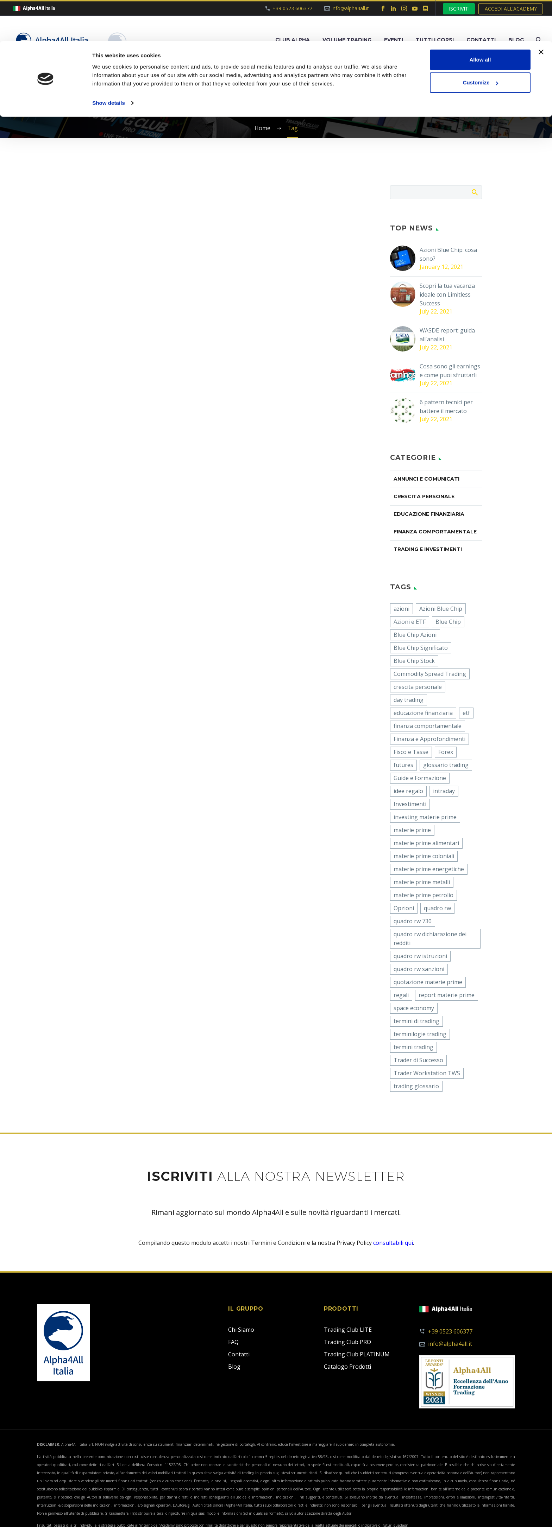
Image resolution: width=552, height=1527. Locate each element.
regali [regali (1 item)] (401, 995)
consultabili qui (393, 1243)
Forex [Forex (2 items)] (445, 752)
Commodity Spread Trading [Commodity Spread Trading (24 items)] (430, 674)
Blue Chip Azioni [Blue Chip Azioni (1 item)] (415, 635)
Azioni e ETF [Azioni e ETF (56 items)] (410, 622)
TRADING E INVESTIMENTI (428, 549)
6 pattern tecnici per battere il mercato (446, 406)
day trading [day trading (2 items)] (409, 700)
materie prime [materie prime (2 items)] (412, 830)
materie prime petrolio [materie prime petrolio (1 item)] (423, 895)
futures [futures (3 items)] (403, 765)
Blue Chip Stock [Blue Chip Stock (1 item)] (414, 661)
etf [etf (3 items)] (466, 713)
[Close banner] (541, 10)
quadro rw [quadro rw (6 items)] (437, 908)
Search (474, 192)
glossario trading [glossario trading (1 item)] (446, 765)
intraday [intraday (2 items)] (444, 791)
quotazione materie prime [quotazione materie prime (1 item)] (428, 982)
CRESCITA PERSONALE (424, 496)
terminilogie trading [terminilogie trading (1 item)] (420, 1034)
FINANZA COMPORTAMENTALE (435, 531)
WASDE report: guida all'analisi (447, 335)
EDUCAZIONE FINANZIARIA (429, 514)
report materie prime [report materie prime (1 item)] (447, 995)
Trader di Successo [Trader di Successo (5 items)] (418, 1060)
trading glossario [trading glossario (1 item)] (416, 1086)
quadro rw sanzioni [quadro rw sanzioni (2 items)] (419, 969)
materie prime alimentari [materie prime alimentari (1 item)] (426, 843)
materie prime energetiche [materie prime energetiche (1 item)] (429, 869)
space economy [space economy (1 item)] (414, 1008)
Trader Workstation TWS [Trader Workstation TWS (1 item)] (427, 1073)
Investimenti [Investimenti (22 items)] (410, 804)
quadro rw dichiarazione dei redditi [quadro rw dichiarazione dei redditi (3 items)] (430, 938)
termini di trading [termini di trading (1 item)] (416, 1021)
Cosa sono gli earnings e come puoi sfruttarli (450, 370)
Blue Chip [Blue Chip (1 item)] (448, 622)
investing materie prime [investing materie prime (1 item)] (425, 817)
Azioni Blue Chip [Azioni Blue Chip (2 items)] (440, 609)
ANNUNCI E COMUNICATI (426, 479)
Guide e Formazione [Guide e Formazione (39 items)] (420, 778)
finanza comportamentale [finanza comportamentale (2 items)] (428, 726)
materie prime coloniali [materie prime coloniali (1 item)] (424, 856)
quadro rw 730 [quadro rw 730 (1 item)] (413, 921)
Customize (480, 42)
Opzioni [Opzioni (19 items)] (404, 908)
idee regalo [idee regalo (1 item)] (408, 791)
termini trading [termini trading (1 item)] (413, 1047)
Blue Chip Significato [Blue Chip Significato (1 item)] (421, 648)
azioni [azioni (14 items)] (401, 609)
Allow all (480, 18)
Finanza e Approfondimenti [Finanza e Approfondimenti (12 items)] (429, 739)
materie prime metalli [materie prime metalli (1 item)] (422, 882)
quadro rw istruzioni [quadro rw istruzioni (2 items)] (420, 956)
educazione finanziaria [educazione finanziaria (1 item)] (423, 713)
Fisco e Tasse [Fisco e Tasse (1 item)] (411, 752)
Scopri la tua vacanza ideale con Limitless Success (447, 294)
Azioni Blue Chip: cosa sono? (448, 254)
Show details (108, 62)
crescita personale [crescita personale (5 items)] (418, 687)
